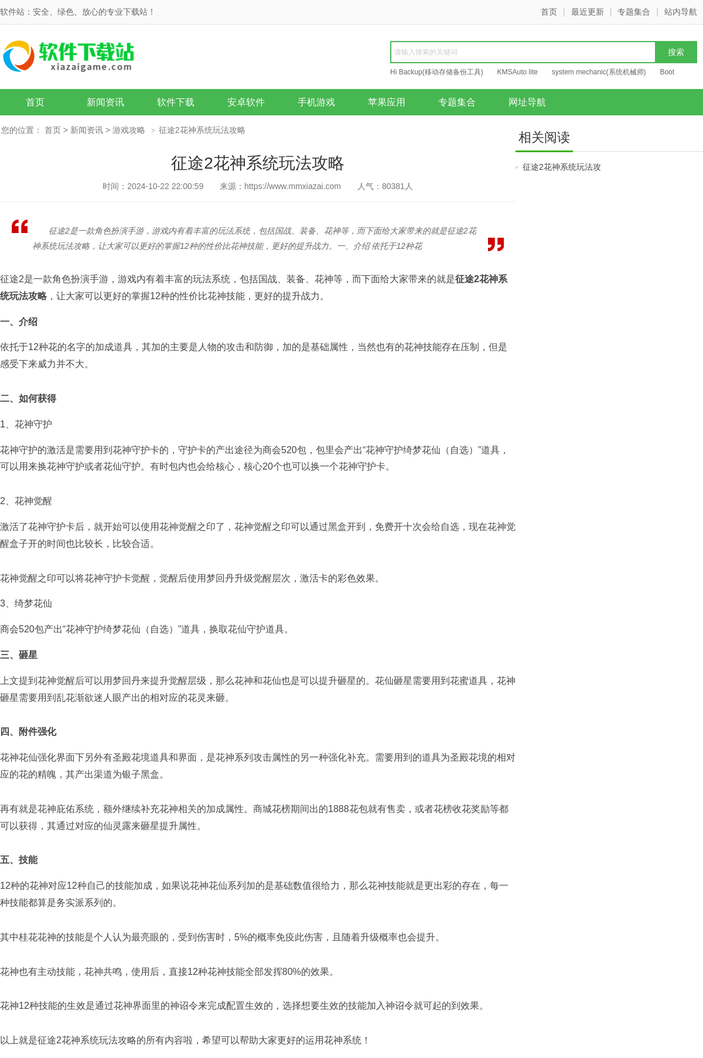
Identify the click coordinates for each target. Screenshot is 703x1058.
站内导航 (680, 11)
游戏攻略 (128, 130)
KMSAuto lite (517, 72)
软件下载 (175, 102)
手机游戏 (316, 102)
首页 (549, 11)
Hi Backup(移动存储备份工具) (436, 72)
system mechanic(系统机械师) (599, 72)
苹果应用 (386, 102)
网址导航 (527, 102)
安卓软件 (246, 102)
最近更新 (587, 11)
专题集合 (633, 11)
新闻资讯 (105, 102)
